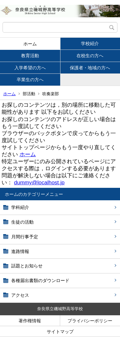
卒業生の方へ (30, 79)
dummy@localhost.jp (39, 183)
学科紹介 (20, 207)
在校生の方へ (89, 55)
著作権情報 (30, 320)
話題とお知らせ (27, 265)
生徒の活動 (22, 222)
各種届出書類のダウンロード (40, 280)
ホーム (30, 43)
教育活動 (30, 55)
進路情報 (20, 251)
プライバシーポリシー (90, 320)
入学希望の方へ (30, 67)
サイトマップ (60, 331)
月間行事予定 (24, 236)
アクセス (20, 295)
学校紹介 (90, 43)
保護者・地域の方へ (90, 67)
